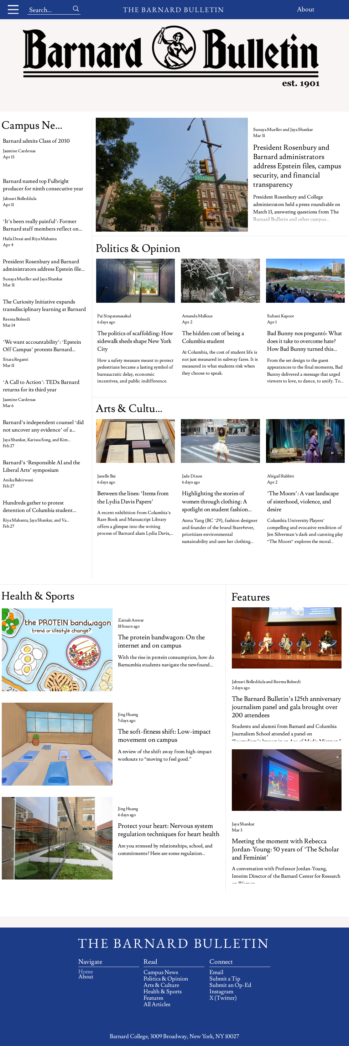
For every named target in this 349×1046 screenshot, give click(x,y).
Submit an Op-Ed (230, 985)
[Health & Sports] (105, 596)
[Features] (251, 597)
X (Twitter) (223, 998)
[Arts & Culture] (130, 408)
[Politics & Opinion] (139, 248)
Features (153, 998)
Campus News (161, 972)
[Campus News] (35, 125)
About (85, 976)
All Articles (157, 1004)
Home (85, 971)
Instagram (221, 991)
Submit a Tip (224, 979)
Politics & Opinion (166, 979)
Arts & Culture (161, 985)
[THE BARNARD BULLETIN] (174, 9)
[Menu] (13, 9)
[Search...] (42, 10)
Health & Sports (163, 991)
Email (216, 972)
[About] (306, 9)
